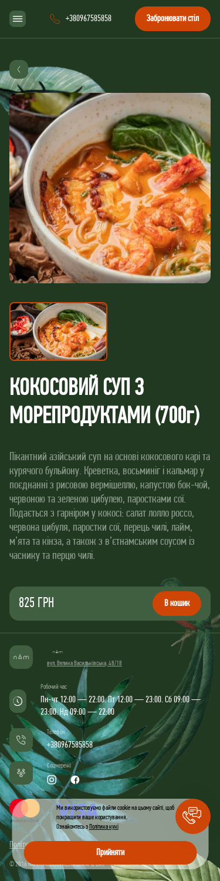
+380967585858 (70, 745)
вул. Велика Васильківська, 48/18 (84, 663)
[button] (193, 816)
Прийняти (110, 852)
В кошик (176, 603)
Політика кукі (104, 826)
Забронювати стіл (173, 19)
